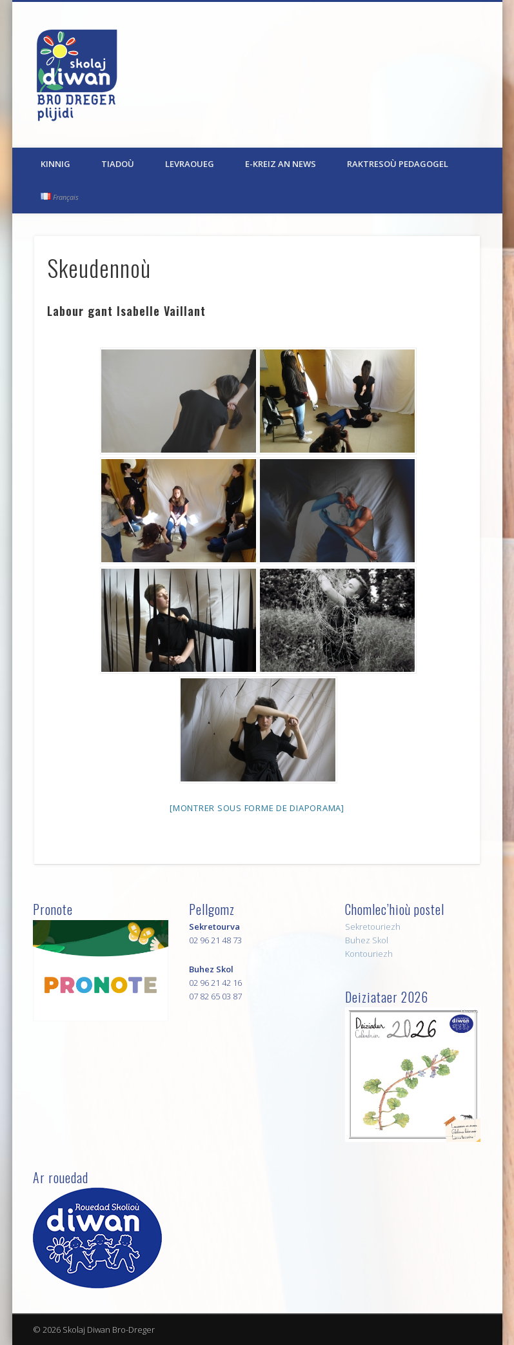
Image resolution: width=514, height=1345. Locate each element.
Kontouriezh (369, 953)
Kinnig (55, 164)
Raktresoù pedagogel (397, 164)
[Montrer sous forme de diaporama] (257, 808)
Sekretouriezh (372, 926)
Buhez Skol (366, 940)
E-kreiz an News (280, 164)
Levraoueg (189, 164)
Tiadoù (117, 164)
